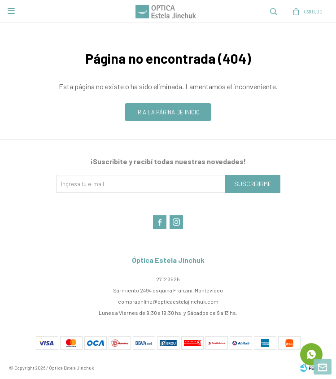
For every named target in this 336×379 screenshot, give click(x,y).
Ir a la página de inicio (168, 112)
